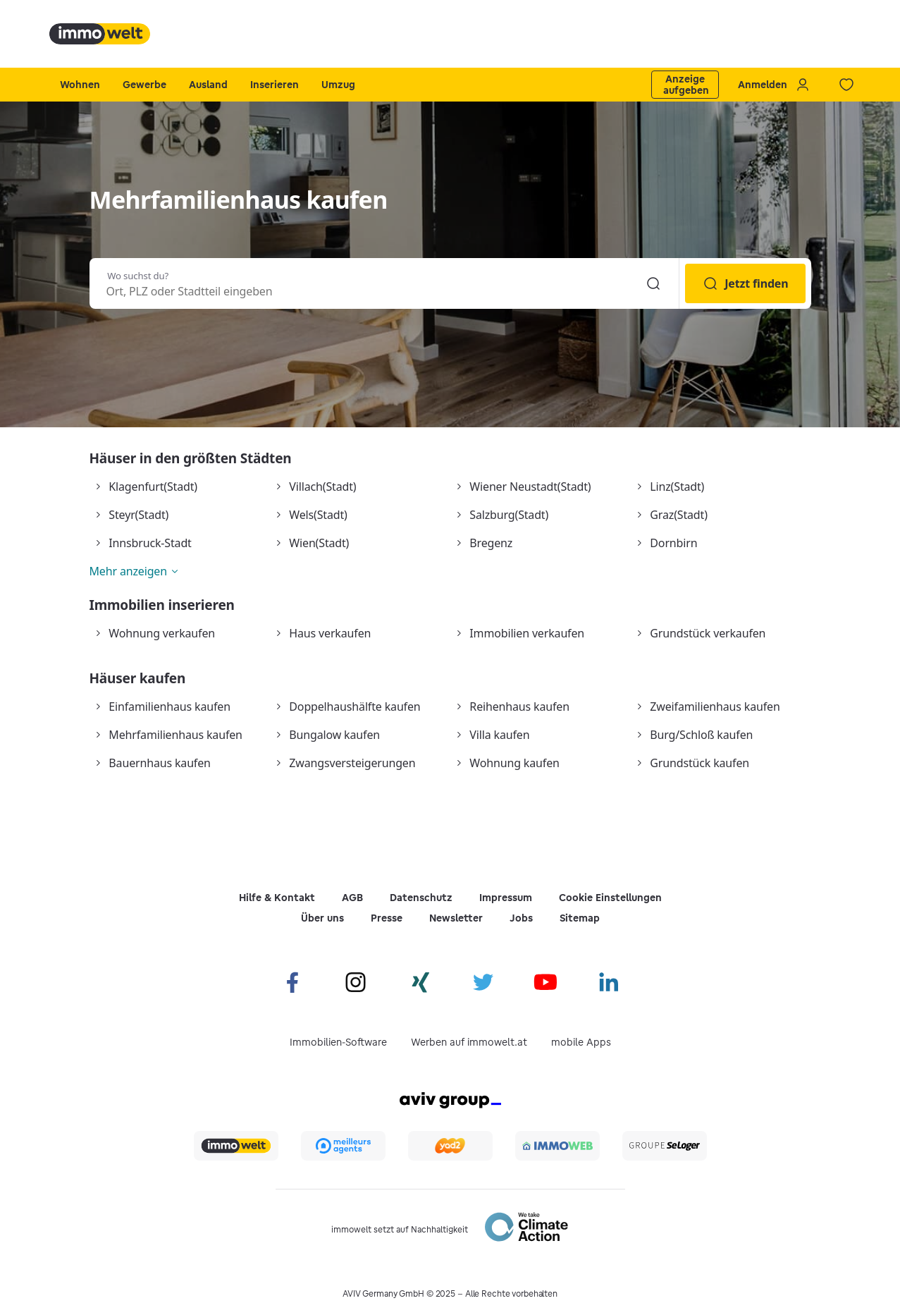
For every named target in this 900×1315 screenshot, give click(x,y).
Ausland (208, 84)
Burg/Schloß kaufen (701, 734)
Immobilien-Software (338, 1042)
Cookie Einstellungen (610, 897)
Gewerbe (144, 84)
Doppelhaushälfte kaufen (354, 706)
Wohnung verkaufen (162, 633)
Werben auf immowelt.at (469, 1042)
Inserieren (274, 84)
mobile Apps (581, 1042)
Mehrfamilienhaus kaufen (175, 734)
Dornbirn (673, 543)
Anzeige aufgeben (686, 85)
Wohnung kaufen (514, 763)
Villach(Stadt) (322, 486)
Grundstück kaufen (699, 763)
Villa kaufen (499, 734)
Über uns (322, 918)
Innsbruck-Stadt (150, 543)
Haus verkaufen (330, 633)
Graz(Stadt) (678, 514)
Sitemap (580, 918)
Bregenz (490, 543)
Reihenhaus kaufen (519, 706)
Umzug (338, 84)
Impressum (505, 897)
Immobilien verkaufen (526, 633)
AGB (352, 897)
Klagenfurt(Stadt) (153, 486)
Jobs (521, 918)
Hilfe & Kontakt (277, 897)
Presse (386, 918)
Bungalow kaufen (334, 734)
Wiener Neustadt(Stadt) (530, 486)
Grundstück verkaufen (707, 633)
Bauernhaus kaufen (159, 763)
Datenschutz (421, 897)
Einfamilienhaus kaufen (169, 706)
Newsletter (456, 918)
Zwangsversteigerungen (352, 763)
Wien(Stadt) (319, 543)
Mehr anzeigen (128, 571)
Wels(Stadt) (318, 514)
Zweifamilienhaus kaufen (714, 706)
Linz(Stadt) (677, 486)
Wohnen (80, 84)
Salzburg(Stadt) (508, 514)
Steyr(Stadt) (138, 514)
